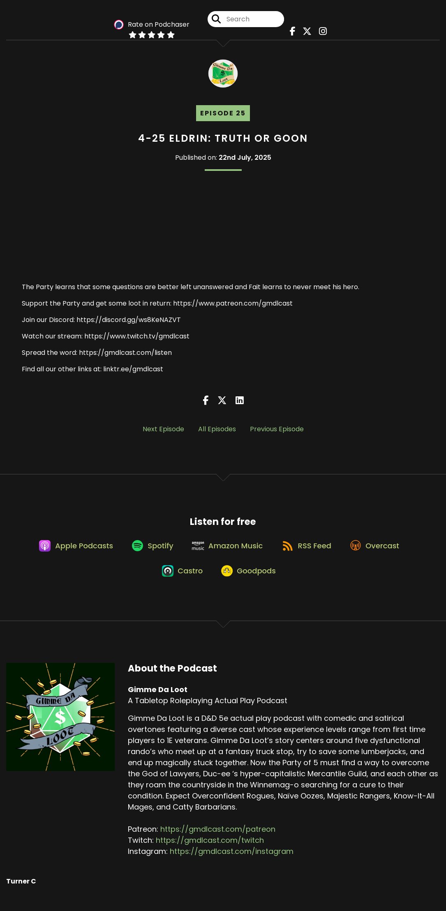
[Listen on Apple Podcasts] (69, 552)
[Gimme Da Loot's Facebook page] (293, 32)
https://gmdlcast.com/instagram (231, 863)
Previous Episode (277, 432)
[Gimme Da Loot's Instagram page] (320, 32)
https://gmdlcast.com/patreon (217, 840)
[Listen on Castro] (181, 581)
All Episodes (217, 432)
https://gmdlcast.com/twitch (210, 852)
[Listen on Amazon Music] (227, 552)
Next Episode (163, 432)
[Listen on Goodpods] (250, 581)
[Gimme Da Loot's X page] (305, 32)
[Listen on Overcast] (380, 552)
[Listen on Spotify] (149, 552)
